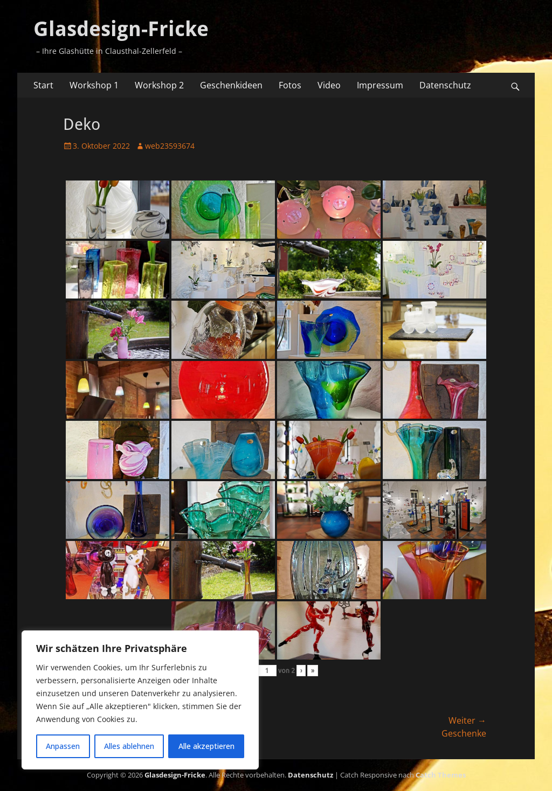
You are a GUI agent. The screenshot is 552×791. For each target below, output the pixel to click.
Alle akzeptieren (206, 746)
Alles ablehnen (129, 746)
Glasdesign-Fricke (121, 29)
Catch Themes (441, 775)
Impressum (380, 85)
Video (329, 85)
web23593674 (170, 146)
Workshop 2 (159, 85)
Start (43, 85)
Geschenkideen (231, 85)
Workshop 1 (94, 85)
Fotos (290, 85)
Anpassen (63, 746)
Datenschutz (445, 85)
